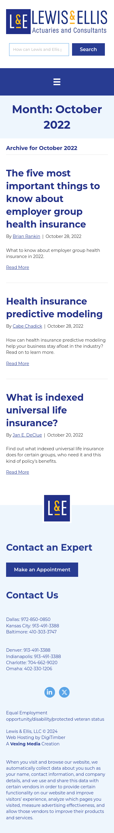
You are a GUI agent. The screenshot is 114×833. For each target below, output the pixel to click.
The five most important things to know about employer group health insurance (53, 199)
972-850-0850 (35, 619)
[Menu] (56, 81)
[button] (88, 49)
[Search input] (39, 49)
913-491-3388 (45, 626)
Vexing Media (25, 744)
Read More (17, 267)
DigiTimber (53, 737)
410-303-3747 (43, 632)
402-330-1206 (38, 668)
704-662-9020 (42, 662)
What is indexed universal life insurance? (45, 410)
